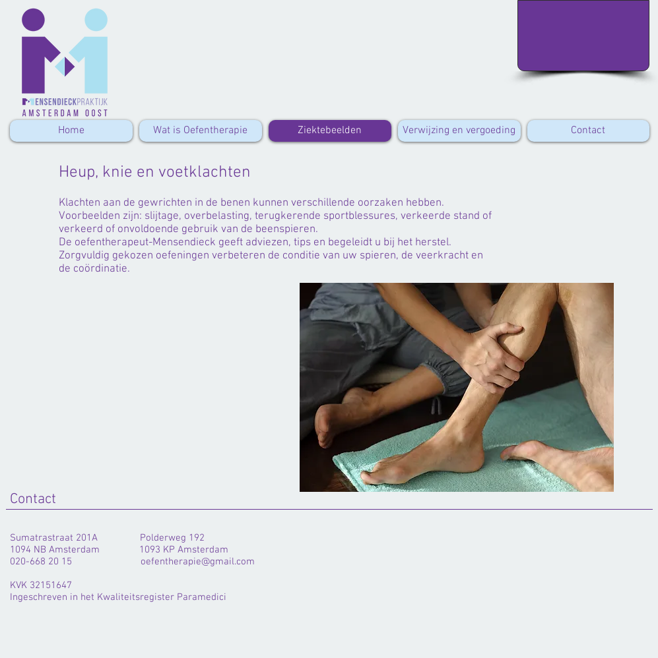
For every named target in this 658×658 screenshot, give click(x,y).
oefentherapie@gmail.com (198, 562)
